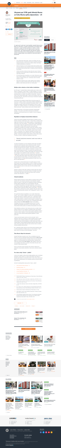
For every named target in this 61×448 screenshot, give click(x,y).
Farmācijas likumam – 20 (20, 267)
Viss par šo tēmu (9, 355)
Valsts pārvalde (48, 92)
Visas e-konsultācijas (48, 404)
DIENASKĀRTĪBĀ (29, 2)
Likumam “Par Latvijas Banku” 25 (20, 318)
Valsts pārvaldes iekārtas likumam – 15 (23, 265)
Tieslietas (21, 409)
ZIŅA (6, 366)
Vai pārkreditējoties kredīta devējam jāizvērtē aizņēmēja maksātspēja (32, 353)
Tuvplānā (9, 22)
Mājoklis (47, 54)
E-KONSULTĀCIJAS (37, 2)
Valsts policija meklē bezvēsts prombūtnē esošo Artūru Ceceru (49, 75)
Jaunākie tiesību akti (14, 421)
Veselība (33, 374)
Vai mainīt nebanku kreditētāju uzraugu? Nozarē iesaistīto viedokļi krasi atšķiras (23, 345)
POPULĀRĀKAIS (47, 36)
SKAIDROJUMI (18, 2)
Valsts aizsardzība (10, 394)
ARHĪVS (41, 2)
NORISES (22, 2)
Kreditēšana (9, 23)
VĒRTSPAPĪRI (7, 339)
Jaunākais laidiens (29, 421)
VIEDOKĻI (25, 2)
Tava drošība (50, 77)
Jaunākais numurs (48, 421)
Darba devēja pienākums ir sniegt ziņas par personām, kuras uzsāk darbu (49, 385)
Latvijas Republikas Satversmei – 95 (22, 271)
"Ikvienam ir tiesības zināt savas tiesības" (15, 441)
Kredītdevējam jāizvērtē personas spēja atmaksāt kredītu (41, 353)
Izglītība (34, 394)
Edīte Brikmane (16, 313)
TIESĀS (33, 2)
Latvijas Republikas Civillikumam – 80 (23, 273)
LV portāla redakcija (28, 435)
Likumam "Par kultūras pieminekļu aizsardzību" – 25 (25, 269)
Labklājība (47, 402)
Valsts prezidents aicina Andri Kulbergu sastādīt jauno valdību (50, 369)
